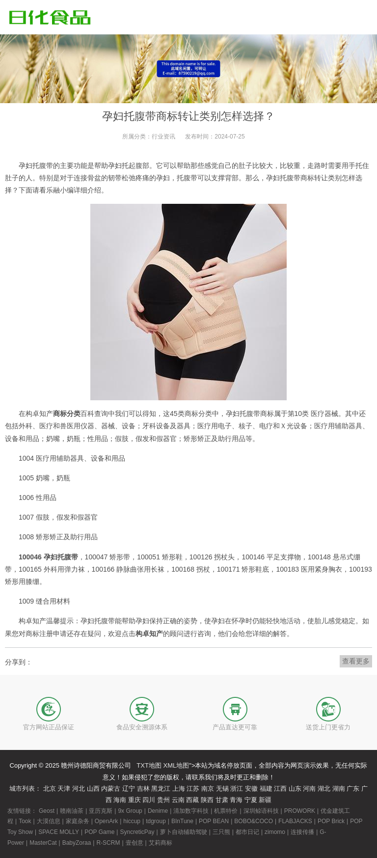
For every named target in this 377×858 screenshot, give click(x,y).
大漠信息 (48, 821)
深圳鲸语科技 (261, 810)
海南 (119, 799)
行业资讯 (163, 136)
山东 (295, 788)
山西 (93, 788)
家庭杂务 (77, 821)
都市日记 (247, 832)
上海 (178, 788)
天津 (63, 788)
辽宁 (128, 788)
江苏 (193, 788)
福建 (266, 788)
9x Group (130, 810)
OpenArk (106, 821)
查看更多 (356, 661)
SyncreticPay (137, 832)
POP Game (99, 832)
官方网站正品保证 (48, 727)
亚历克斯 (100, 810)
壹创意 (134, 842)
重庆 (134, 799)
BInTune (182, 821)
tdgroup (156, 821)
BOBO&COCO (253, 821)
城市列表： (25, 788)
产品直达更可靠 (235, 727)
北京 (49, 788)
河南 (309, 788)
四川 (148, 799)
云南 (178, 799)
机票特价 (226, 810)
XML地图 (176, 765)
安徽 (251, 788)
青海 (236, 799)
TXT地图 (149, 765)
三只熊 (221, 832)
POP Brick (331, 821)
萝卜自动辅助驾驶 (183, 832)
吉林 (143, 788)
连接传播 (302, 832)
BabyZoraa (76, 842)
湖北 (324, 788)
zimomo (275, 832)
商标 (307, 178)
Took (25, 821)
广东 (353, 788)
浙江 (236, 788)
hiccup (131, 821)
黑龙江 (160, 788)
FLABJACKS (295, 821)
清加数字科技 (191, 810)
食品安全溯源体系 (141, 727)
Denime (158, 810)
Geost (46, 810)
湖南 (338, 788)
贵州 (163, 799)
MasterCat (42, 842)
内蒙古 (110, 788)
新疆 (265, 799)
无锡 (222, 788)
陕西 (207, 799)
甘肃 (221, 799)
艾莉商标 (160, 842)
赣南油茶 (71, 810)
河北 (78, 788)
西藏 (192, 799)
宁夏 (250, 799)
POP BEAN (214, 821)
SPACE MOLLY (58, 832)
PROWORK (299, 810)
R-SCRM (108, 842)
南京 (207, 788)
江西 (280, 788)
